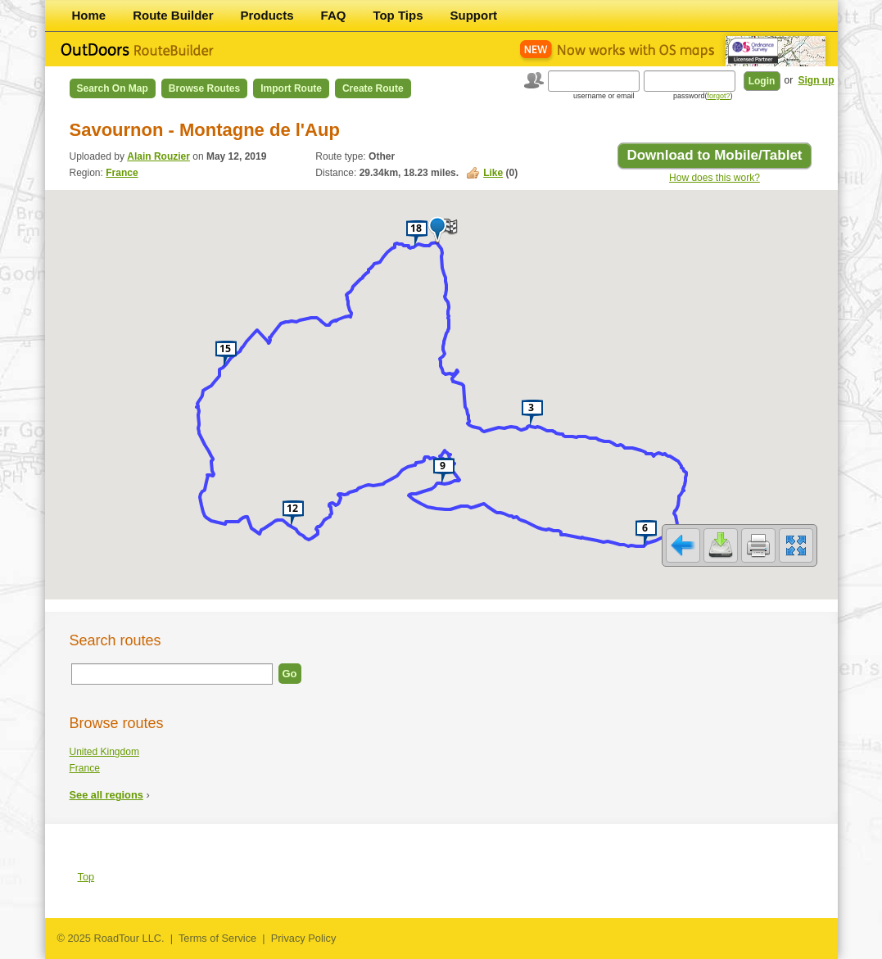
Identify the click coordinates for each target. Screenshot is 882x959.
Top (86, 877)
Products (267, 15)
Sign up (816, 80)
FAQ (333, 15)
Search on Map (112, 88)
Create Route (373, 88)
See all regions (106, 795)
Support (474, 15)
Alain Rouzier (158, 156)
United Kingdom (104, 752)
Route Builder (173, 15)
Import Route (291, 88)
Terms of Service (217, 938)
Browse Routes (204, 88)
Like (493, 173)
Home (89, 15)
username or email (604, 96)
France (122, 173)
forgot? (718, 96)
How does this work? (714, 177)
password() (703, 96)
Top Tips (398, 15)
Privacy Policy (304, 938)
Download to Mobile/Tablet (714, 155)
